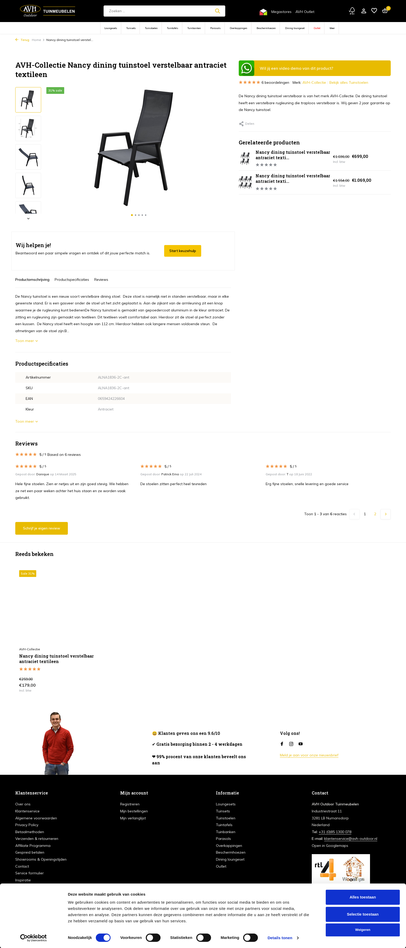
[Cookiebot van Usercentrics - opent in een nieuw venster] (33, 938)
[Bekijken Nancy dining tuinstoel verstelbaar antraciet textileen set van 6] (245, 182)
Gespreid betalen (29, 852)
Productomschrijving (32, 279)
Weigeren (362, 930)
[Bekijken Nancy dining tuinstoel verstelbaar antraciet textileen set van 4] (245, 158)
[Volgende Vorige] (385, 514)
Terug (22, 40)
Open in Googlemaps (330, 845)
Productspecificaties (72, 279)
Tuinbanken (194, 28)
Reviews (101, 279)
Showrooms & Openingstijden (41, 859)
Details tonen (279, 938)
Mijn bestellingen (134, 811)
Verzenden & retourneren (36, 838)
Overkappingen (238, 28)
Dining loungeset (294, 28)
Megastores (281, 11)
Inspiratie (23, 880)
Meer (332, 28)
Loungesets (110, 28)
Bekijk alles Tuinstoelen (348, 82)
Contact (22, 866)
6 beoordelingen (264, 82)
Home (38, 40)
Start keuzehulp (182, 250)
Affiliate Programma (32, 845)
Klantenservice (27, 811)
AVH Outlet (304, 11)
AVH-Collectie (314, 82)
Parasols (215, 28)
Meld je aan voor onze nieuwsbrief (309, 755)
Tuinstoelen (151, 28)
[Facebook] (282, 744)
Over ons (23, 804)
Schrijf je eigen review (41, 528)
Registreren (130, 804)
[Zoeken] (164, 11)
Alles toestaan (363, 897)
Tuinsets (131, 28)
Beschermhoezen (266, 28)
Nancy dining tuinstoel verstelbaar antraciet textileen (56, 658)
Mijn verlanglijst (133, 818)
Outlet (317, 28)
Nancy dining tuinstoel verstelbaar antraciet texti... (293, 154)
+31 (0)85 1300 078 (335, 832)
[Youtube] (301, 744)
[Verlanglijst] (374, 11)
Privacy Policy (26, 824)
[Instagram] (291, 744)
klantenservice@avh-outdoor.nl (350, 838)
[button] (132, 215)
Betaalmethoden (29, 832)
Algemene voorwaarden (36, 818)
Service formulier (29, 873)
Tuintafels (172, 28)
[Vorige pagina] (354, 514)
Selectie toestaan (363, 914)
